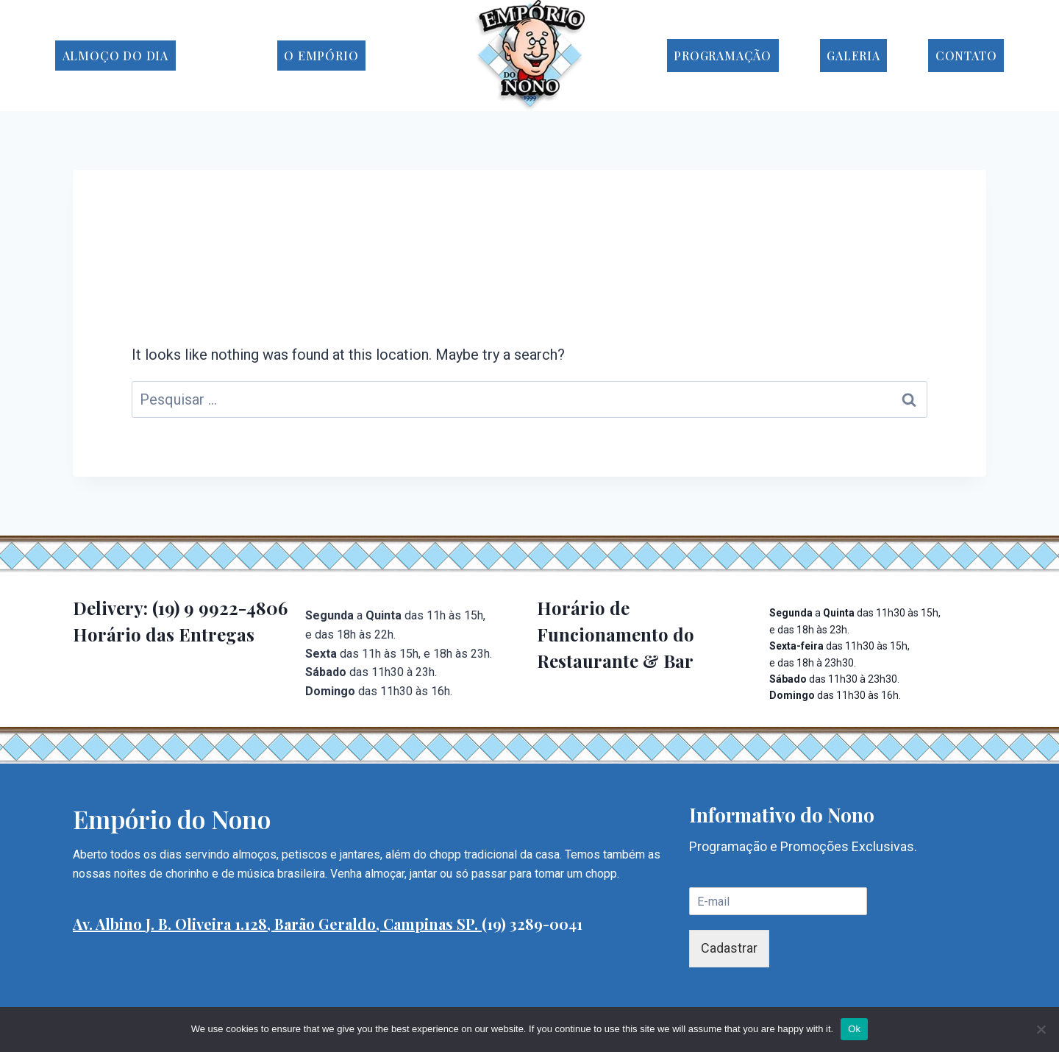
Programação (722, 55)
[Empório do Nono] (529, 55)
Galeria (853, 55)
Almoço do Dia (115, 55)
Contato (966, 55)
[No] (1040, 1029)
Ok (854, 1028)
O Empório (321, 55)
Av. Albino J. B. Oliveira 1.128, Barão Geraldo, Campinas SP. (277, 924)
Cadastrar (729, 948)
